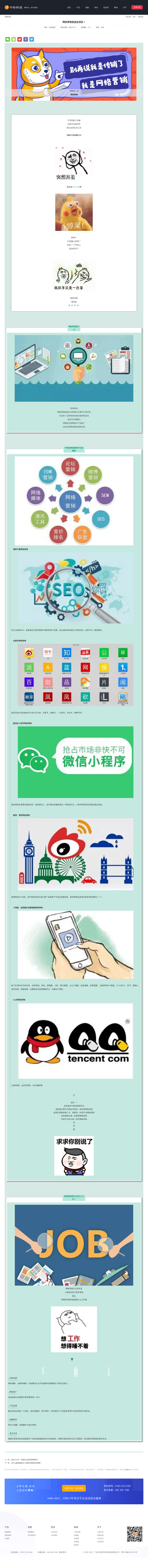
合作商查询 (32, 1535)
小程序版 (77, 1532)
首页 (134, 17)
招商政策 (31, 1532)
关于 (99, 1527)
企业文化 (100, 1538)
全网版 (76, 1542)
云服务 (7, 1538)
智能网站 (8, 1532)
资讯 (53, 1527)
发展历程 (100, 1535)
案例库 (76, 1545)
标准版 (76, 1538)
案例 (76, 1527)
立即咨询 (100, 1542)
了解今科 (100, 1532)
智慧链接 (8, 1535)
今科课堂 (54, 1535)
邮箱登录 (62, 1552)
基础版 (76, 1535)
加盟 (30, 1527)
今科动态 (54, 1532)
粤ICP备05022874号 (129, 1552)
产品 (7, 1527)
